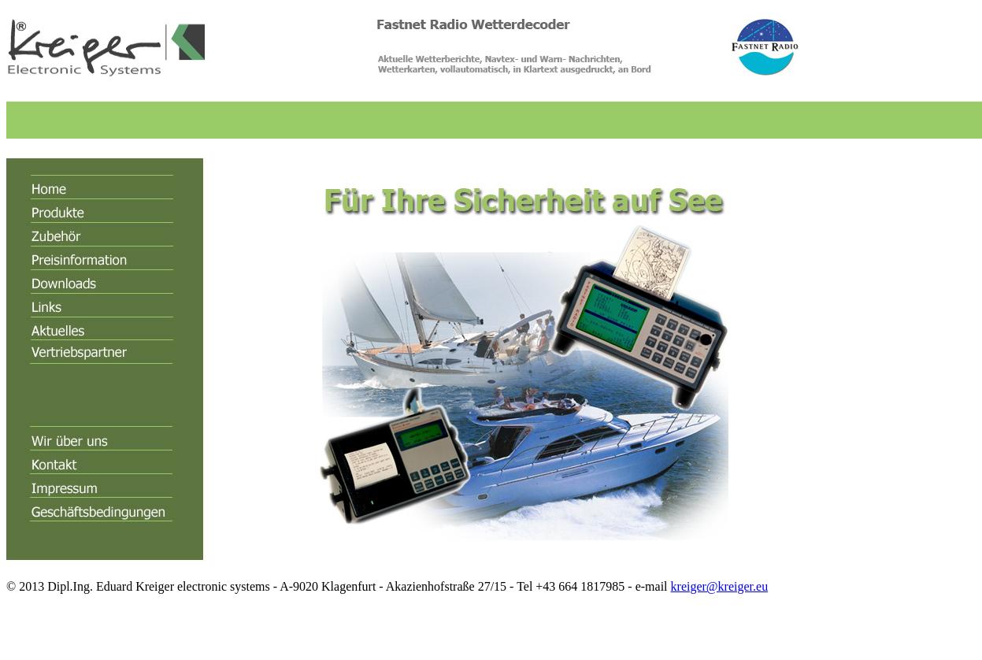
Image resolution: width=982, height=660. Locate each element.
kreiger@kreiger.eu (720, 586)
